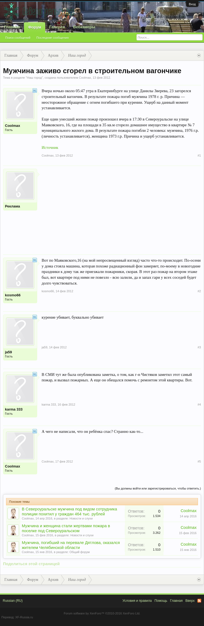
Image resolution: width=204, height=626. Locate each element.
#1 (199, 155)
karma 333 (14, 409)
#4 (199, 404)
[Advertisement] (121, 207)
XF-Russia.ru (24, 617)
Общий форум (79, 552)
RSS (199, 601)
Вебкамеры (84, 27)
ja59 (8, 352)
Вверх (190, 601)
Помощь (160, 601)
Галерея (57, 27)
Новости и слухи (81, 518)
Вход (192, 4)
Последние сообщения (52, 37)
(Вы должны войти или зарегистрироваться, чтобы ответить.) (158, 488)
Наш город (34, 77)
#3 (199, 347)
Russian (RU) (13, 601)
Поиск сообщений (17, 37)
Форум (34, 27)
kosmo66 (12, 295)
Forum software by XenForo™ (102, 613)
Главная (12, 27)
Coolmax (85, 77)
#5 (199, 461)
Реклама (12, 206)
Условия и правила (137, 601)
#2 (199, 291)
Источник (50, 147)
